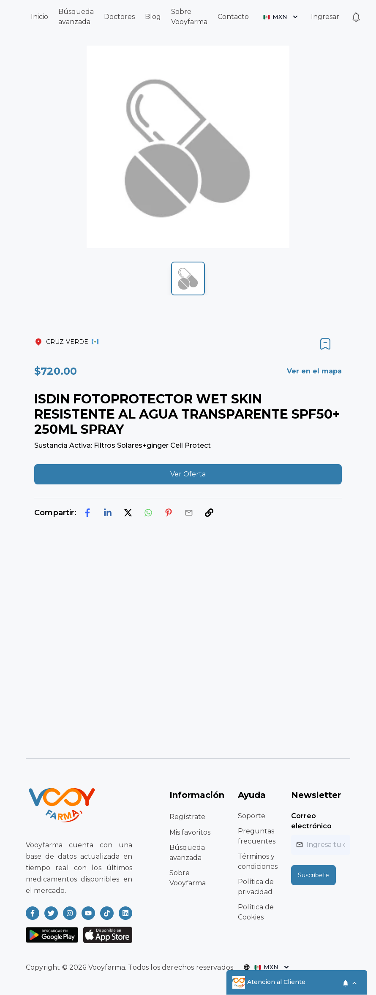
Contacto (233, 17)
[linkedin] (107, 512)
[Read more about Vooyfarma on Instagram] (69, 913)
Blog (153, 17)
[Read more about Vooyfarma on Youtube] (88, 913)
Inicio (39, 17)
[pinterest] (168, 512)
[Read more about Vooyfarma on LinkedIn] (125, 913)
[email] (188, 512)
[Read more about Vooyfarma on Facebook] (32, 913)
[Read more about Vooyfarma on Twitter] (51, 913)
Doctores (119, 17)
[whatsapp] (148, 512)
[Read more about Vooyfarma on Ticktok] (107, 913)
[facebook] (87, 512)
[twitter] (128, 512)
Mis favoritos (189, 832)
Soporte (251, 816)
